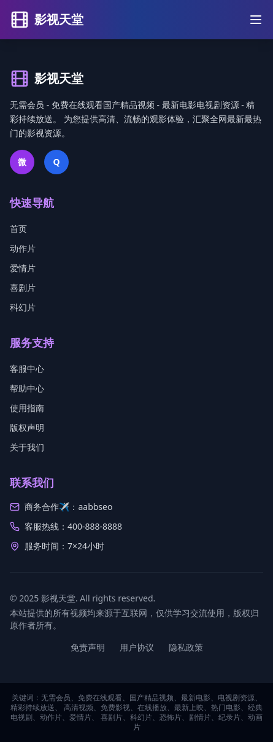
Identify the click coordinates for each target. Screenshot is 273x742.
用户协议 (137, 647)
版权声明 (27, 427)
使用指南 (27, 408)
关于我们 (27, 447)
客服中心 (27, 368)
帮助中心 (27, 388)
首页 (18, 228)
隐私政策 (186, 647)
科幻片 (23, 307)
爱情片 (23, 268)
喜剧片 (23, 287)
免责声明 (88, 647)
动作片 (23, 248)
